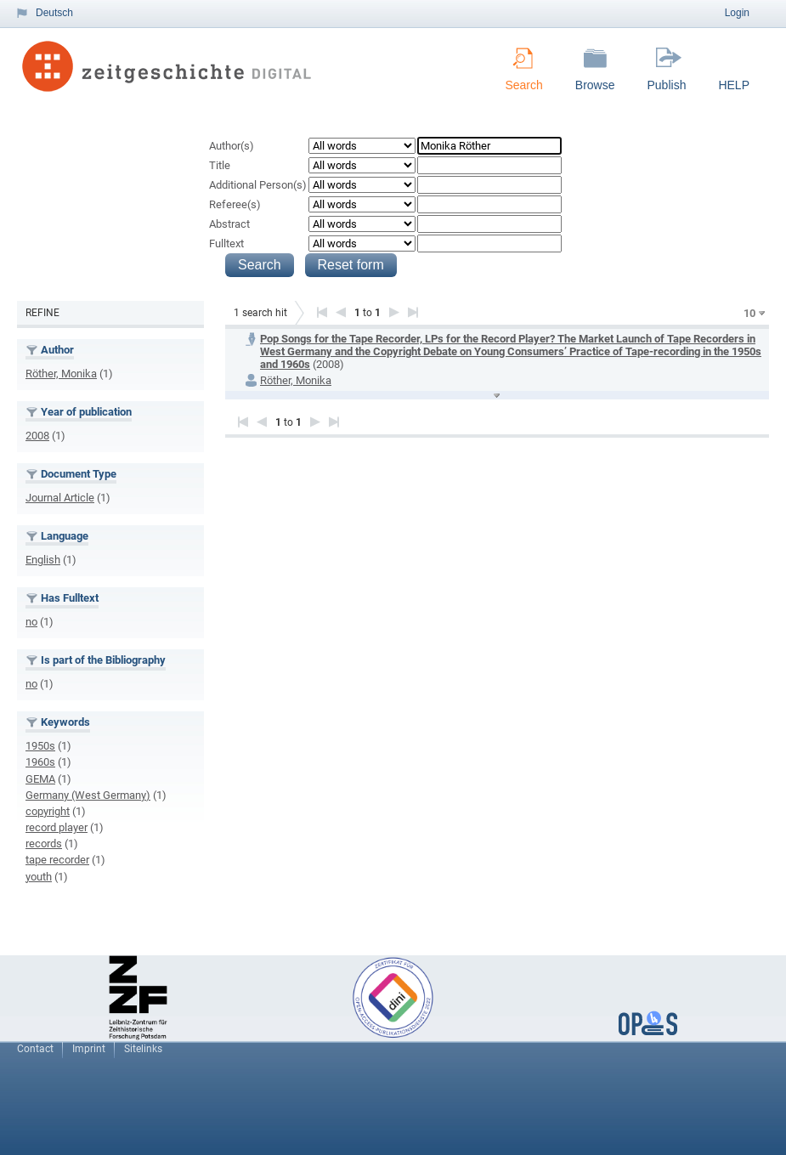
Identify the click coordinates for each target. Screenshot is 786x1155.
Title (219, 165)
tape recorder (57, 859)
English (42, 559)
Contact (35, 1049)
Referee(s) (235, 204)
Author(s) (231, 145)
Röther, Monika (61, 373)
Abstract (229, 224)
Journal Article (59, 497)
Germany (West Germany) (87, 795)
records (43, 843)
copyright (47, 811)
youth (38, 876)
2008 (37, 435)
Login (737, 13)
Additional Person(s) (258, 184)
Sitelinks (143, 1049)
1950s (40, 745)
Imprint (88, 1049)
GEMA (40, 779)
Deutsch (54, 13)
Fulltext (226, 243)
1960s (40, 762)
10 (749, 313)
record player (56, 827)
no (31, 621)
